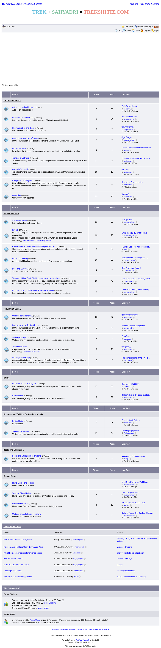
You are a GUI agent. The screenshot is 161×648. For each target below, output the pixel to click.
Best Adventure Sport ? (131, 268)
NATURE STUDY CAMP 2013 (134, 233)
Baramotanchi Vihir (129, 117)
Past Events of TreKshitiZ (31, 352)
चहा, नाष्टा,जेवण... (128, 127)
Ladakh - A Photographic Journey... (136, 290)
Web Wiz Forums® (82, 640)
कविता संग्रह (16, 195)
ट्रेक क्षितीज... (126, 347)
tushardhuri (128, 328)
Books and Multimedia (13, 450)
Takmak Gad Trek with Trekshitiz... (136, 247)
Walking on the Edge (21, 358)
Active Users (9, 614)
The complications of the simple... (136, 358)
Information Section (12, 100)
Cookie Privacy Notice (101, 629)
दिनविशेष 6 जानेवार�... (130, 106)
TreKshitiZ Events (19, 347)
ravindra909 (128, 197)
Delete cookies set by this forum (80, 629)
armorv (126, 150)
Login (156, 31)
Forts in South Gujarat (131, 420)
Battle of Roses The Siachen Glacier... (137, 513)
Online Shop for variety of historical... (137, 148)
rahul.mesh (128, 360)
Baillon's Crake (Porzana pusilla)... (136, 395)
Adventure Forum (11, 214)
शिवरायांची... (126, 194)
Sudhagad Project (19, 337)
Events (136, 31)
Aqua (125, 249)
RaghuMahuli (128, 130)
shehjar (126, 459)
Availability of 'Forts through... (134, 456)
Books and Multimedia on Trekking (26, 456)
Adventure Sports (19, 220)
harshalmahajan (129, 140)
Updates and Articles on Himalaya (26, 514)
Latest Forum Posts (12, 526)
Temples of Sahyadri (20, 158)
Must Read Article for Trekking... (135, 482)
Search (126, 31)
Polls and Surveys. (20, 269)
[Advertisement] (80, 58)
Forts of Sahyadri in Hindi (22, 118)
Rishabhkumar (129, 433)
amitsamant (128, 161)
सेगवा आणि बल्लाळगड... (130, 315)
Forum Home (10, 27)
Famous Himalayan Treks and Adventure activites (33, 290)
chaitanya (127, 109)
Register (147, 31)
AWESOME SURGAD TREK (133, 503)
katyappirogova (129, 236)
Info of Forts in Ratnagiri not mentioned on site (22, 553)
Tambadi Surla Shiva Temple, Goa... (137, 158)
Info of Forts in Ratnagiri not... (134, 326)
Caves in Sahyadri (20, 169)
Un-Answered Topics (145, 27)
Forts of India (17, 421)
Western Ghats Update (21, 493)
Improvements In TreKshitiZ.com (25, 325)
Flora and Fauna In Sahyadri (24, 384)
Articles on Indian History (22, 107)
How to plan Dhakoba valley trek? (17, 540)
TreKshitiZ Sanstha (12, 309)
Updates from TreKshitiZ (22, 316)
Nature (6, 378)
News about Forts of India (23, 483)
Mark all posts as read (60, 629)
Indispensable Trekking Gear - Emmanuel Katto (23, 547)
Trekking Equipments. (131, 431)
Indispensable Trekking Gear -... (135, 258)
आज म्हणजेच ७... (128, 220)
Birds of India (17, 396)
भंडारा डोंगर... (126, 170)
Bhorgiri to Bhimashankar (132, 182)
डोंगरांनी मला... (127, 336)
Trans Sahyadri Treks (130, 492)
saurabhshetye (129, 119)
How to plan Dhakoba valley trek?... (136, 279)
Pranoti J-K (128, 387)
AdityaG (126, 505)
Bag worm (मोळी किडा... (131, 384)
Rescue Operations (20, 504)
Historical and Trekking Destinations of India (23, 414)
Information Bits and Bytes (23, 128)
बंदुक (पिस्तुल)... (127, 137)
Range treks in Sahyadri (22, 180)
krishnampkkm (129, 281)
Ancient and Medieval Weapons (25, 138)
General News (9, 476)
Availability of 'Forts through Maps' (17, 577)
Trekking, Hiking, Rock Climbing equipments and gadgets (36, 278)
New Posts (129, 27)
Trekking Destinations (21, 431)
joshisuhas (127, 339)
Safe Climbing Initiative (44, 241)
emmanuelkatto (129, 260)
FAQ (119, 31)
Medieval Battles (19, 148)
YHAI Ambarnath (28, 241)
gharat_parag (43, 608)
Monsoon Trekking (20, 258)
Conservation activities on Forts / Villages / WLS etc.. (34, 246)
